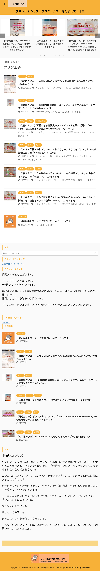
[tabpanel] (17, 34)
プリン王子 (68, 88)
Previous (2, 35)
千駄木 (74, 180)
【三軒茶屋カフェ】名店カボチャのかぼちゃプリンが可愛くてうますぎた (50, 44)
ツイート (6, 322)
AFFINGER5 (85, 567)
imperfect (40, 112)
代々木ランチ (24, 160)
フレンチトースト (54, 132)
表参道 (78, 112)
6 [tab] (55, 56)
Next (97, 35)
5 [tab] (52, 56)
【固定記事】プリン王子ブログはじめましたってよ (44, 221)
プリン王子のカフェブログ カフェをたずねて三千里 (50, 11)
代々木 (75, 156)
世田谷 (74, 204)
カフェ (39, 156)
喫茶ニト (82, 180)
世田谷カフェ (84, 204)
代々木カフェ (85, 156)
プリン (59, 88)
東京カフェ (86, 88)
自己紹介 (50, 225)
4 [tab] (48, 56)
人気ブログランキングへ (13, 264)
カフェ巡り (41, 88)
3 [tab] (44, 56)
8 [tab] (63, 56)
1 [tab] (37, 56)
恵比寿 (77, 88)
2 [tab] (40, 56)
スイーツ (51, 88)
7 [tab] (59, 56)
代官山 (77, 132)
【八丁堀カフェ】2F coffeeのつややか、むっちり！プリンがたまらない (53, 436)
